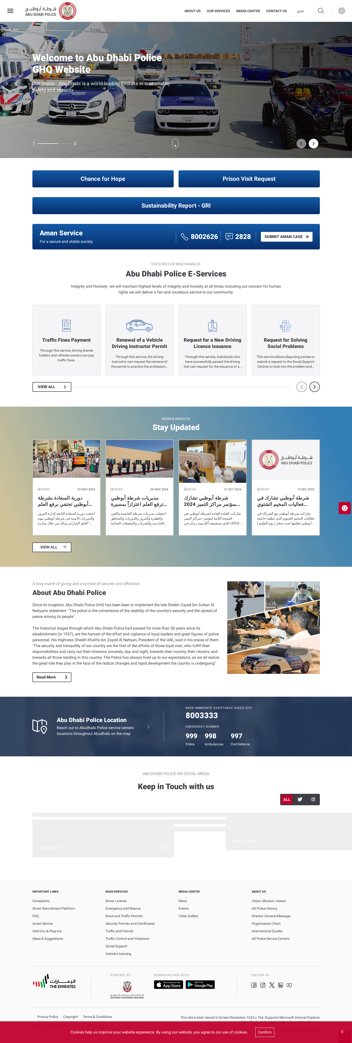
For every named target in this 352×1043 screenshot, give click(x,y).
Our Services (218, 11)
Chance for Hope (103, 178)
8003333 (202, 715)
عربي (300, 11)
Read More (46, 677)
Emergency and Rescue (123, 908)
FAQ (35, 916)
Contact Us (276, 11)
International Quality (267, 931)
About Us (192, 11)
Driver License (115, 901)
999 (191, 736)
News (183, 901)
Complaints (41, 901)
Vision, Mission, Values (269, 901)
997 (236, 736)
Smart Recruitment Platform (53, 908)
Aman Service (42, 923)
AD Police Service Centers (271, 939)
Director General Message (271, 916)
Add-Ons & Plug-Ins (47, 931)
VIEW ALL (48, 547)
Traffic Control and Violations (127, 939)
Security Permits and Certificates (130, 923)
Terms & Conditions (97, 1017)
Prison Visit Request (249, 178)
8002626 (204, 237)
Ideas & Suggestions (47, 939)
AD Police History (264, 908)
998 (210, 736)
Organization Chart (266, 923)
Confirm (265, 1032)
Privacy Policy (47, 1017)
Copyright (70, 1017)
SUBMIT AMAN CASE (284, 237)
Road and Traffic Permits (124, 916)
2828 (243, 237)
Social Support (116, 946)
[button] (345, 508)
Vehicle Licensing (118, 954)
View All (46, 387)
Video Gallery (188, 916)
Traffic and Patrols (119, 931)
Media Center (248, 11)
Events (184, 908)
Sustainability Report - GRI (176, 205)
